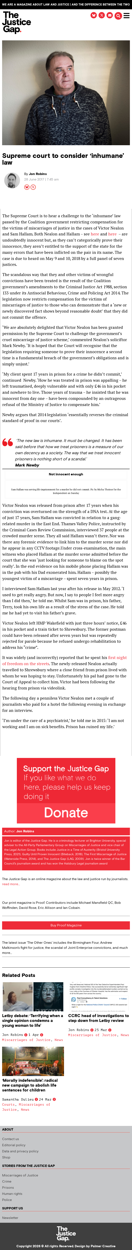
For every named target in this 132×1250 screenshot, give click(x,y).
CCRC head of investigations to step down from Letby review (98, 1018)
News (59, 1040)
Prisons (8, 1188)
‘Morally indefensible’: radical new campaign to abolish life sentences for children (30, 1085)
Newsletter (10, 1218)
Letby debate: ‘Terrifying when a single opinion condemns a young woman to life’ (32, 1020)
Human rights (12, 1194)
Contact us (10, 1139)
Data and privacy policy (20, 1151)
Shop (6, 1157)
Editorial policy (13, 1145)
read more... (11, 884)
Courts (8, 1104)
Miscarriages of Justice (26, 1040)
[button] (118, 15)
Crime (6, 1181)
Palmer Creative (103, 1246)
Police (7, 1200)
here (95, 234)
